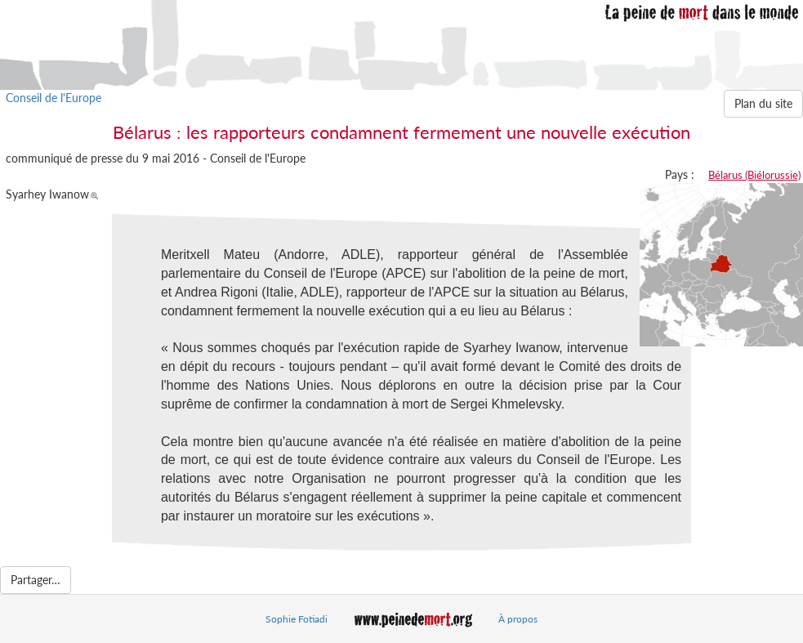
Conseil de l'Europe (53, 98)
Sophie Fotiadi (296, 619)
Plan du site (763, 103)
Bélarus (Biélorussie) (754, 174)
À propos (518, 619)
